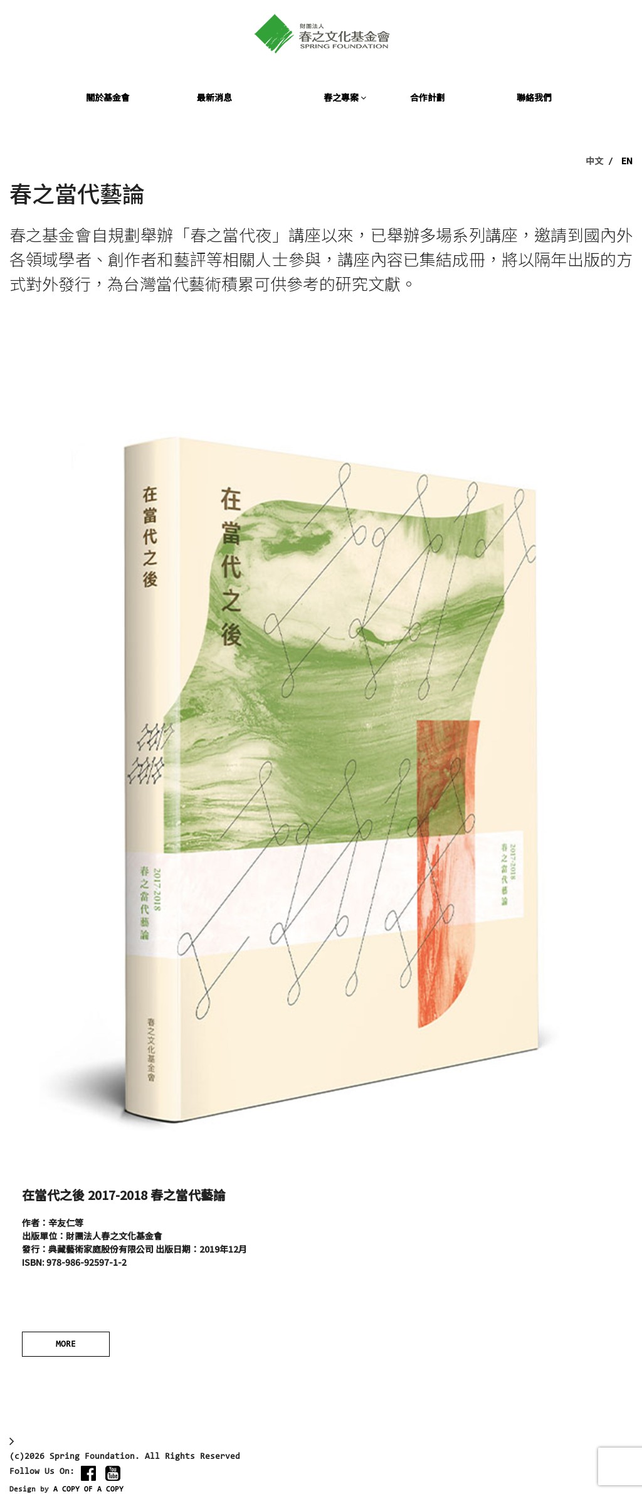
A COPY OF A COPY (88, 1489)
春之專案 (345, 97)
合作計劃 (427, 97)
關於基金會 (108, 97)
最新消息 (214, 97)
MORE (66, 1344)
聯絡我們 (534, 97)
